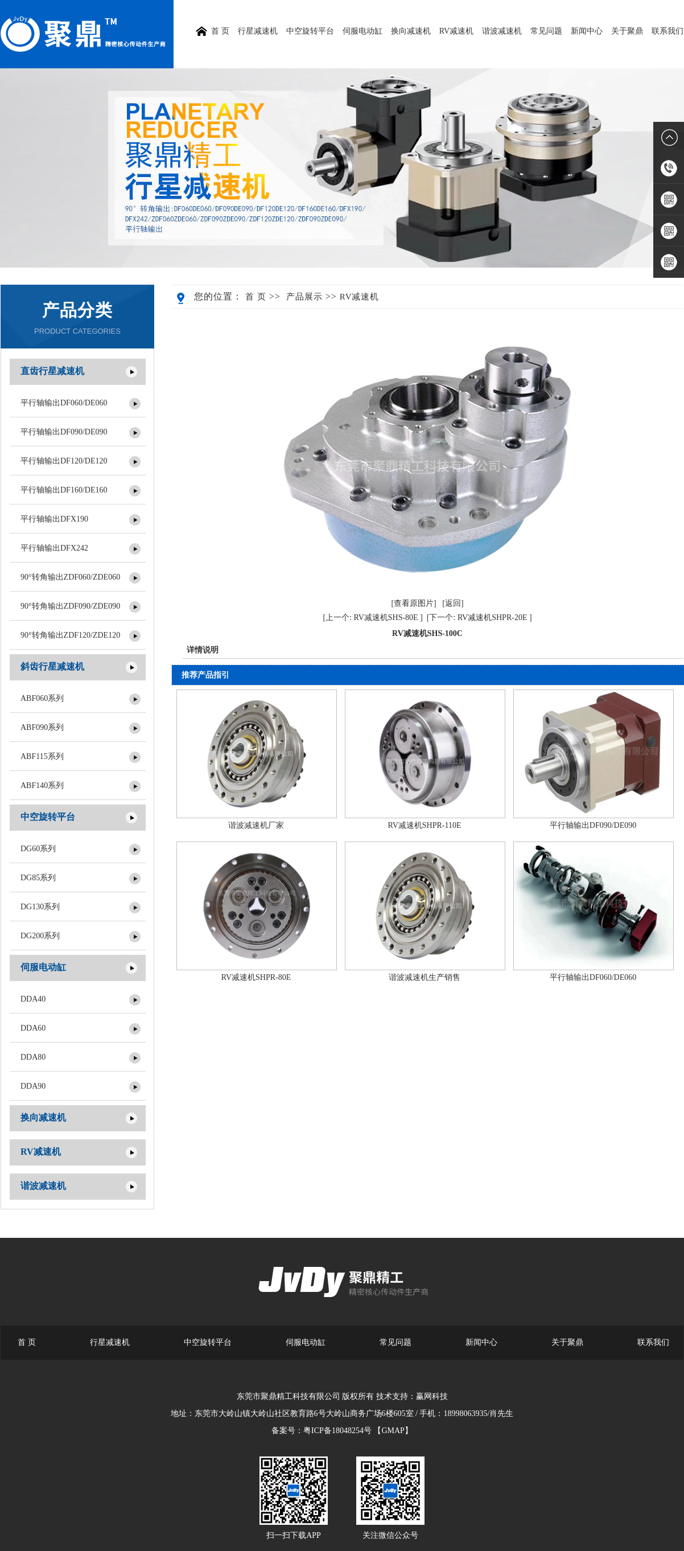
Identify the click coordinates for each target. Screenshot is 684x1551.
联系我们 (667, 31)
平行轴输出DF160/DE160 (63, 490)
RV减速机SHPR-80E (256, 977)
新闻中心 (587, 31)
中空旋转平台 (310, 31)
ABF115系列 (42, 756)
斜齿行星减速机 (52, 666)
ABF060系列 (42, 698)
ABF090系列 (42, 727)
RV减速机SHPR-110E (424, 825)
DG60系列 (38, 848)
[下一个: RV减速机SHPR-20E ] (479, 617)
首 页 (255, 296)
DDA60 (33, 1028)
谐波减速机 (502, 31)
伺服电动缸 (362, 31)
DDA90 (33, 1086)
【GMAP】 (392, 1430)
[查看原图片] (413, 603)
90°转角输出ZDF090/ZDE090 (70, 606)
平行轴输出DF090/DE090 (63, 432)
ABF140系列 (42, 785)
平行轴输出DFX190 (54, 519)
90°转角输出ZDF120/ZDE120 (70, 635)
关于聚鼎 (627, 31)
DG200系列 (40, 936)
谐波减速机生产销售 (424, 977)
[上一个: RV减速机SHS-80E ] (372, 617)
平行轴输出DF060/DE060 (63, 403)
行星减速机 (258, 31)
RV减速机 (456, 31)
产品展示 (304, 296)
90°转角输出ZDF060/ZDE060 (70, 577)
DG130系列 (40, 906)
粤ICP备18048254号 (337, 1430)
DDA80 (33, 1057)
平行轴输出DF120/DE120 (63, 461)
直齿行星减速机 (52, 371)
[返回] (452, 603)
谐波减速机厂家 (256, 825)
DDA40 (33, 999)
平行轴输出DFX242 (54, 548)
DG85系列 (38, 877)
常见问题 (546, 31)
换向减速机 (411, 31)
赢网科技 (432, 1396)
